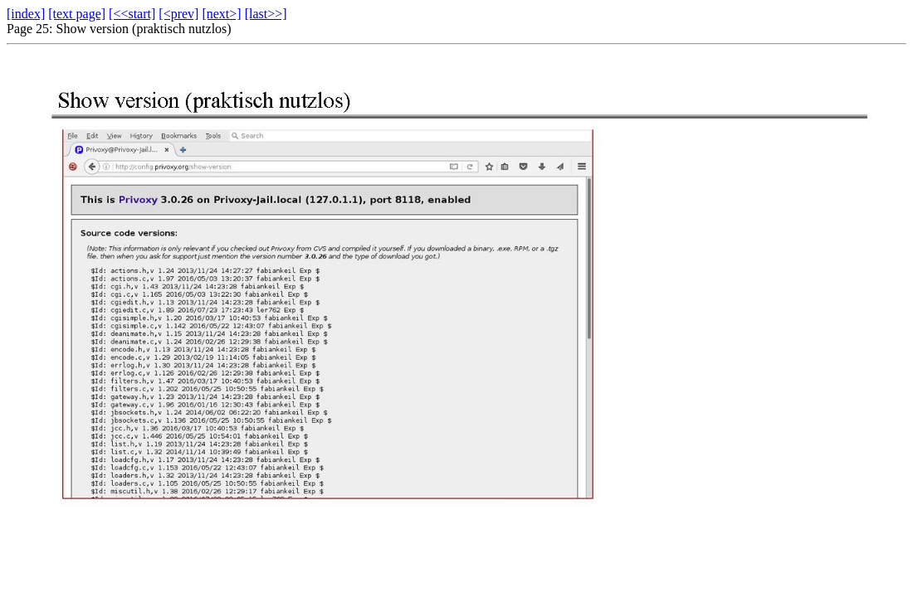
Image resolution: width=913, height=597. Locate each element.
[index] (26, 14)
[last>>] (266, 14)
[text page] (76, 14)
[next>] (221, 14)
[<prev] (178, 14)
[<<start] (132, 14)
